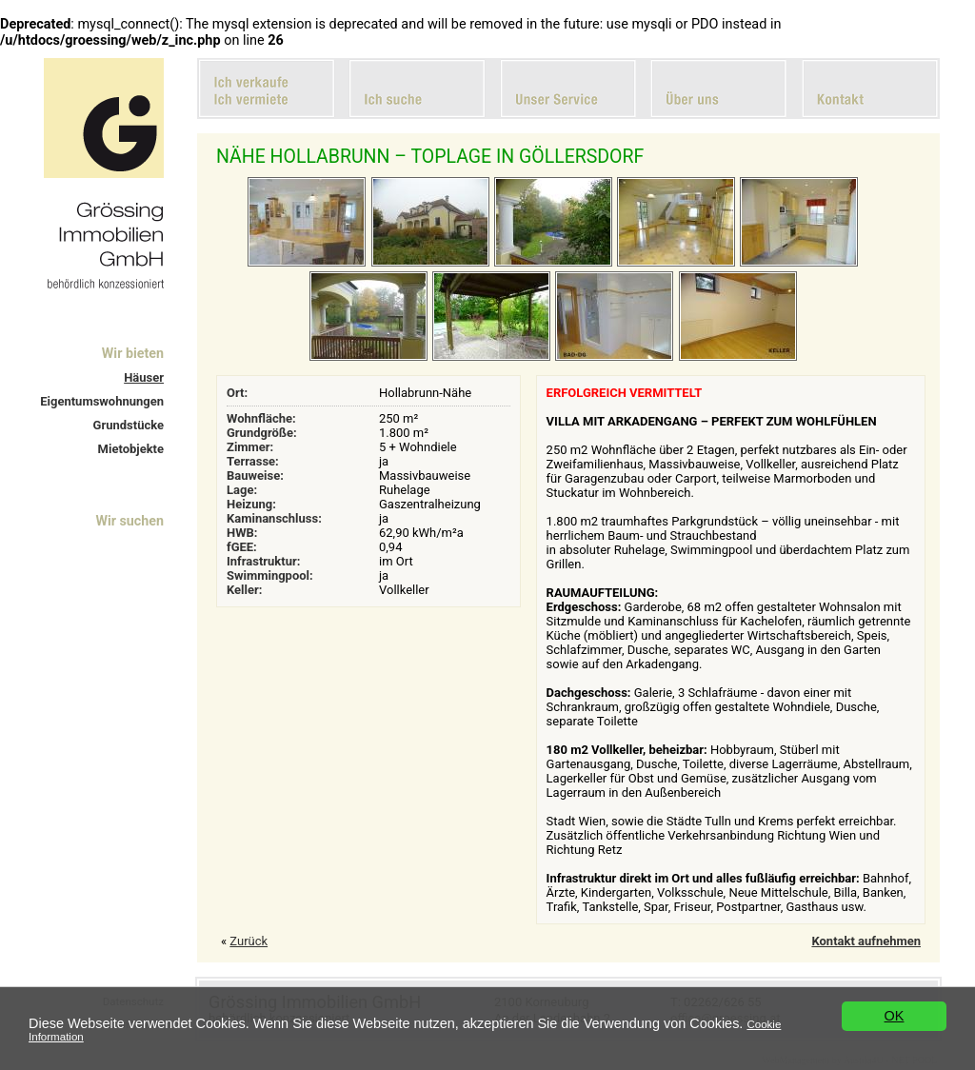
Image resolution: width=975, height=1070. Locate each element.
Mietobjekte (131, 449)
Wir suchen (129, 520)
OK (895, 1015)
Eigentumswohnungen (102, 401)
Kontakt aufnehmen (866, 941)
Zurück (248, 941)
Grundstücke (128, 425)
